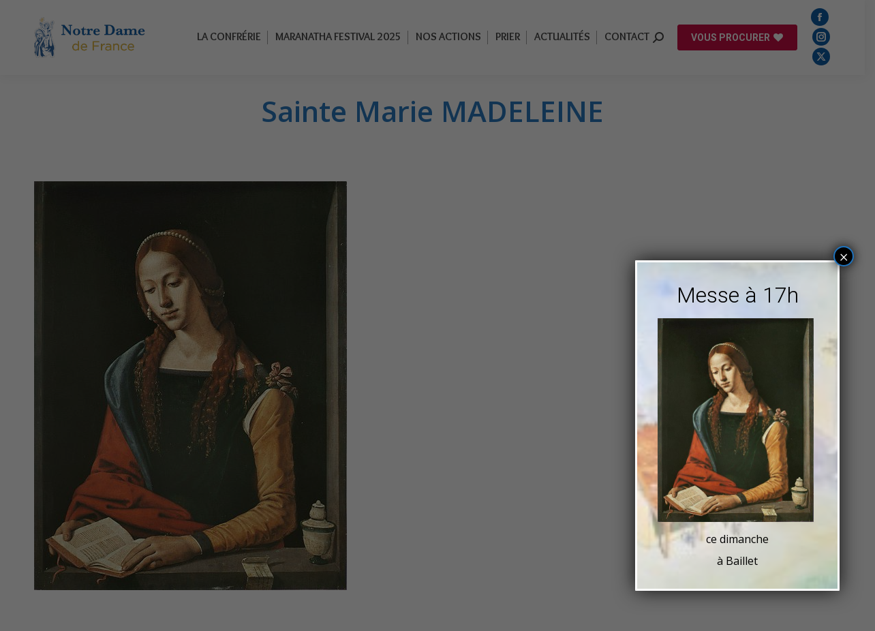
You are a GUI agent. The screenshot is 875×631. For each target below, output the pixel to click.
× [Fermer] (844, 256)
